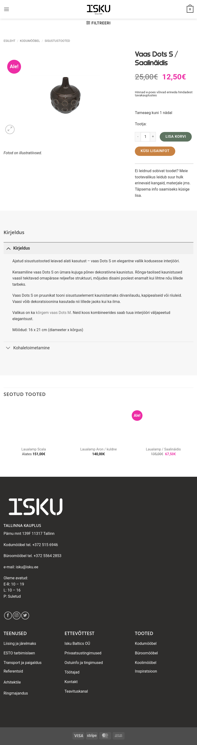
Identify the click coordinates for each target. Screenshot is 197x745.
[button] (6, 9)
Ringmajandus (16, 693)
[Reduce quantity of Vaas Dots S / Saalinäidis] (138, 137)
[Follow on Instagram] (17, 615)
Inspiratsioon (146, 671)
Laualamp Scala (34, 449)
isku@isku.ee (27, 567)
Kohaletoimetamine (27, 348)
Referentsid (13, 671)
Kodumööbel (30, 41)
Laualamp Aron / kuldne (98, 449)
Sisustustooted (57, 41)
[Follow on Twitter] (25, 615)
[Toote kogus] (145, 137)
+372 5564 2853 (47, 555)
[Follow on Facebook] (8, 615)
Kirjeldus (17, 248)
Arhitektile (12, 682)
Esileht (9, 41)
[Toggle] (8, 248)
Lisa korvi (175, 136)
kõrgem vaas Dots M (53, 312)
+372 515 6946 (45, 544)
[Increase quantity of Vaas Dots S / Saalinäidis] (153, 137)
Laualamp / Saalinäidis (163, 449)
